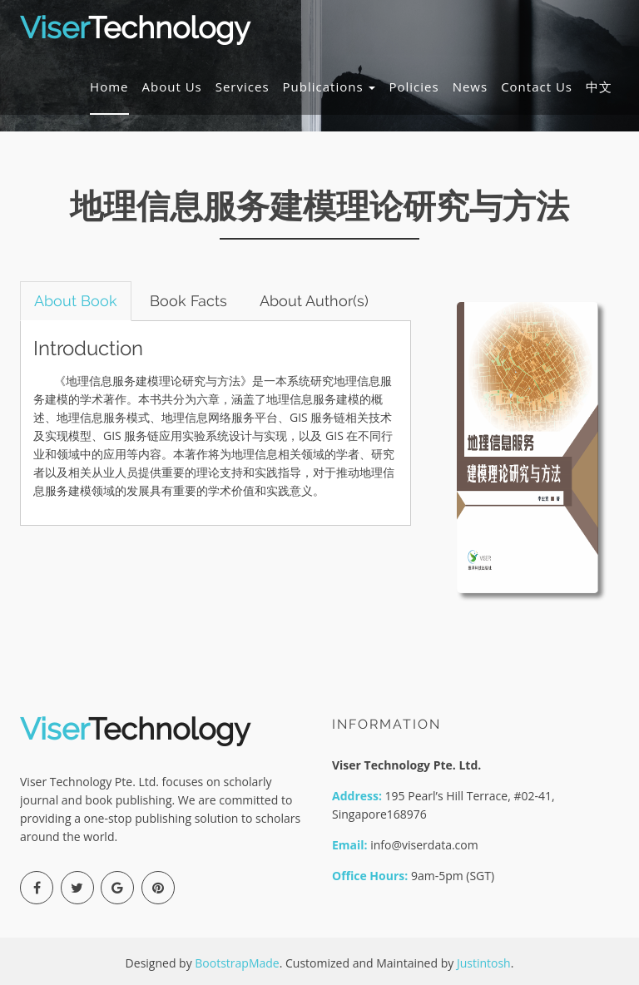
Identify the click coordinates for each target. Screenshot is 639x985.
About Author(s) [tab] (314, 300)
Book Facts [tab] (188, 300)
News (470, 86)
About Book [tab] (75, 300)
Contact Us (536, 86)
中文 (599, 86)
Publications (329, 86)
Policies (413, 86)
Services (242, 86)
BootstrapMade (237, 963)
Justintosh (484, 963)
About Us (172, 86)
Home (109, 86)
